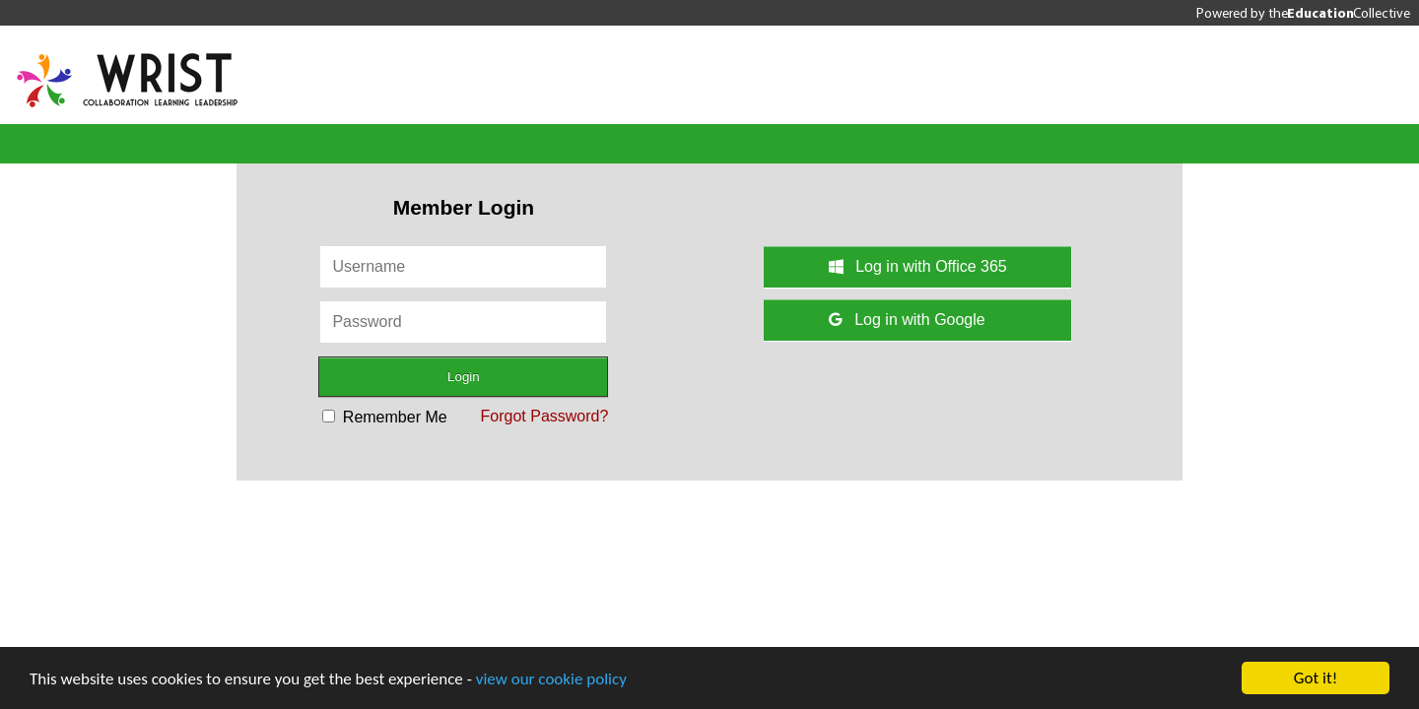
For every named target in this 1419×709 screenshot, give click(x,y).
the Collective (1339, 13)
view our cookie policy (551, 679)
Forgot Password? (545, 416)
